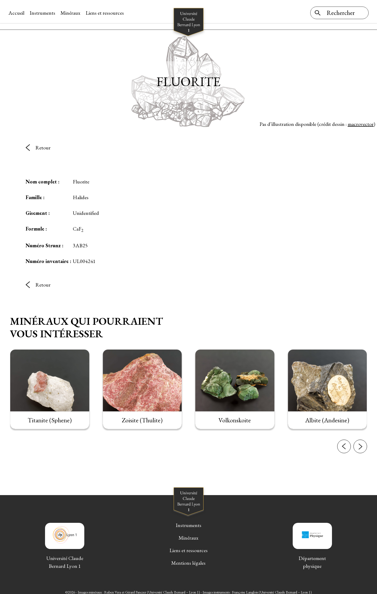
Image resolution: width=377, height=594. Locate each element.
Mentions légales (188, 559)
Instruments (44, 12)
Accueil (18, 12)
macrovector (361, 120)
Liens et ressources (106, 12)
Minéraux (72, 12)
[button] (344, 443)
